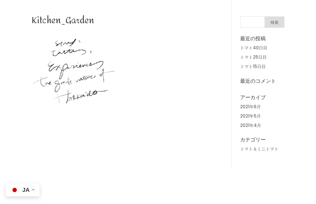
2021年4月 (250, 125)
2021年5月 (250, 116)
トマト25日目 (253, 57)
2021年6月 (250, 107)
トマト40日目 (253, 48)
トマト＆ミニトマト (259, 149)
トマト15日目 (253, 66)
